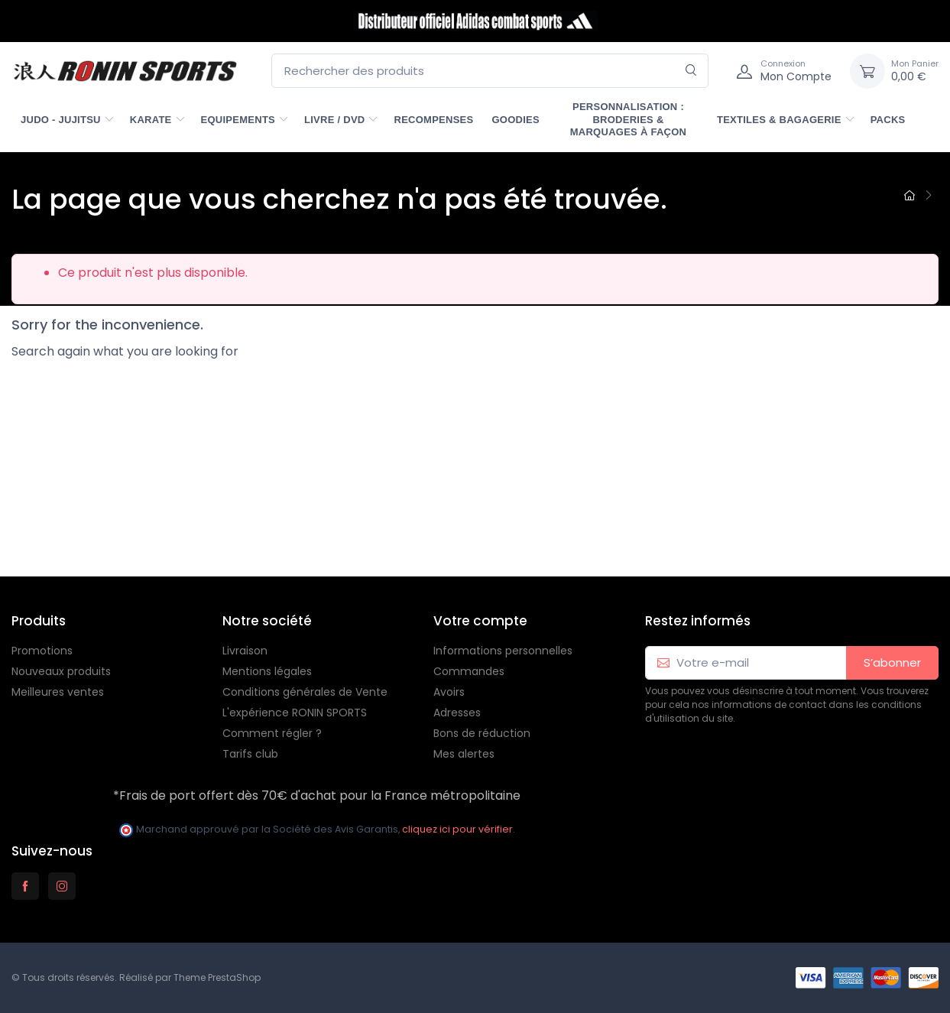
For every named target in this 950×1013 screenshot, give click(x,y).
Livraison (244, 650)
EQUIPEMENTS (238, 119)
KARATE (151, 119)
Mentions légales (267, 671)
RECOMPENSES (433, 119)
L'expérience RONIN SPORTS (294, 712)
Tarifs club (250, 753)
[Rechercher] (691, 71)
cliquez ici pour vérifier (457, 829)
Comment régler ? (272, 733)
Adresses (457, 712)
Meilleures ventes (57, 692)
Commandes (468, 671)
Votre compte (480, 621)
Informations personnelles (502, 650)
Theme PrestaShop (217, 977)
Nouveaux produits (61, 671)
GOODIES (515, 119)
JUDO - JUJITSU (61, 119)
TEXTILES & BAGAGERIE (779, 119)
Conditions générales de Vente (304, 692)
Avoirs (449, 692)
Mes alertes (463, 753)
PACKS (888, 119)
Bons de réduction (481, 733)
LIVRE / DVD (334, 119)
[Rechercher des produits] (489, 71)
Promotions (42, 650)
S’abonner (892, 662)
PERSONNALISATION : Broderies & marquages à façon (628, 119)
